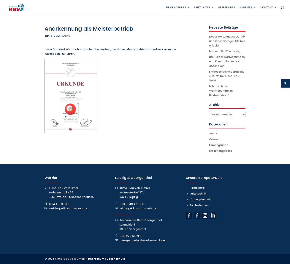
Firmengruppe (176, 7)
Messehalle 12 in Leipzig (224, 51)
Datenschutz (116, 259)
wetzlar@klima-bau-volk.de (68, 208)
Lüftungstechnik (200, 199)
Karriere (246, 7)
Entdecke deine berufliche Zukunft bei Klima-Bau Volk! (226, 76)
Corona (214, 139)
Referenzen (226, 7)
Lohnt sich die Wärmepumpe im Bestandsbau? (221, 90)
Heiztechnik (197, 188)
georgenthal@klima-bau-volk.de (142, 240)
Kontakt (266, 7)
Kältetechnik (197, 193)
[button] (8, 256)
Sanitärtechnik (199, 205)
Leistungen (202, 7)
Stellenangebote (220, 151)
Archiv (66, 36)
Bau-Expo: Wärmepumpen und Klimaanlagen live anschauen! (227, 61)
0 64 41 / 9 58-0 (59, 204)
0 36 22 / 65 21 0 (130, 236)
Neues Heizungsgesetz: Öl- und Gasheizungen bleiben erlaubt (227, 41)
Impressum (96, 259)
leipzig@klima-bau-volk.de (138, 208)
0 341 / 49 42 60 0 (132, 204)
